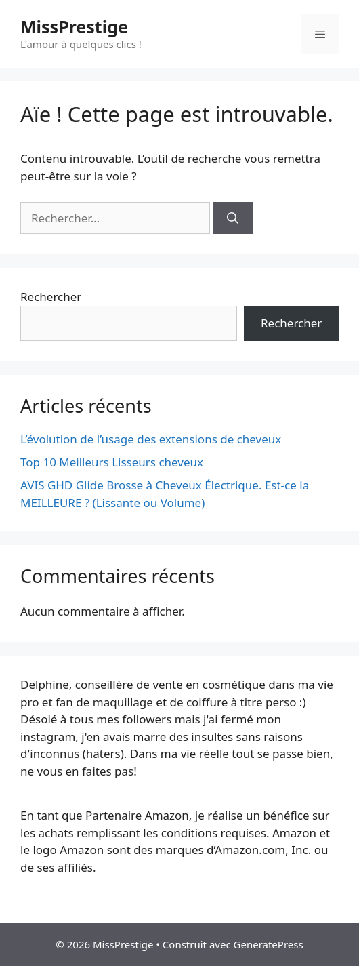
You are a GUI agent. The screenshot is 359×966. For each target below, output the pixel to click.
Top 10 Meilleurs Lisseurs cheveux (111, 462)
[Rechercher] (233, 218)
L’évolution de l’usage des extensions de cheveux (150, 439)
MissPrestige (74, 26)
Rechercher (50, 296)
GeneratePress (268, 944)
